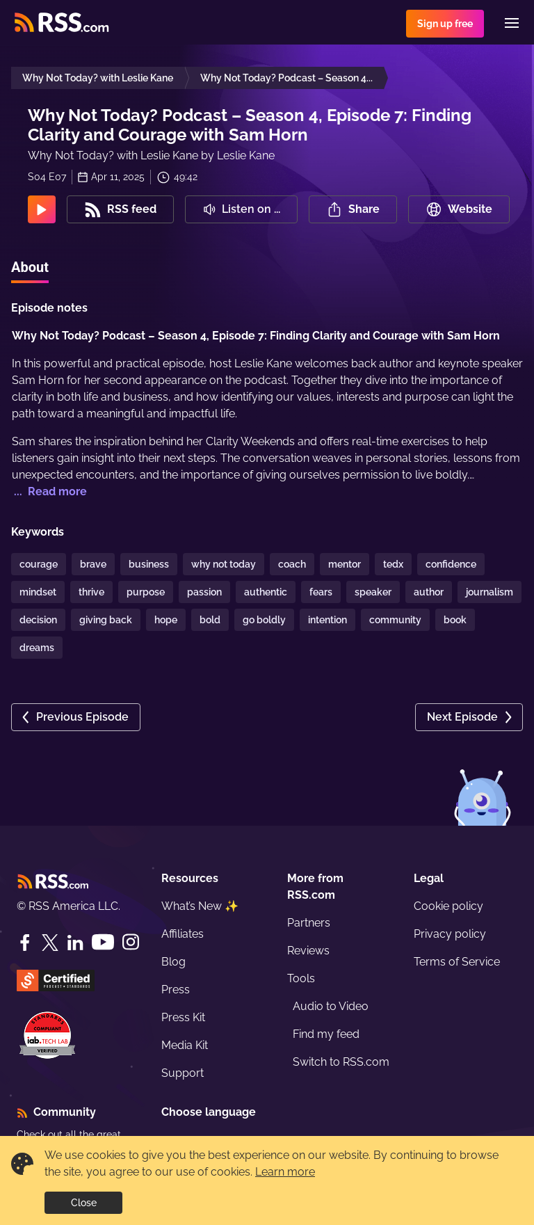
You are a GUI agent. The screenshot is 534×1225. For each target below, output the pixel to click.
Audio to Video (331, 1006)
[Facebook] (25, 942)
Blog (173, 961)
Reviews (308, 950)
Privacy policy (450, 933)
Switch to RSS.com (341, 1061)
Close (84, 1202)
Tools (301, 978)
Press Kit (183, 1017)
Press (175, 989)
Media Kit (184, 1045)
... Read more (49, 491)
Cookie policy (448, 906)
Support (182, 1073)
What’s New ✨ (199, 906)
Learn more (285, 1171)
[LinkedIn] (75, 942)
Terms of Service (457, 961)
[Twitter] (50, 942)
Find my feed (326, 1034)
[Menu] (511, 23)
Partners (308, 922)
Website (459, 209)
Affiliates (182, 933)
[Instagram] (130, 942)
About (30, 267)
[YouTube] (103, 942)
